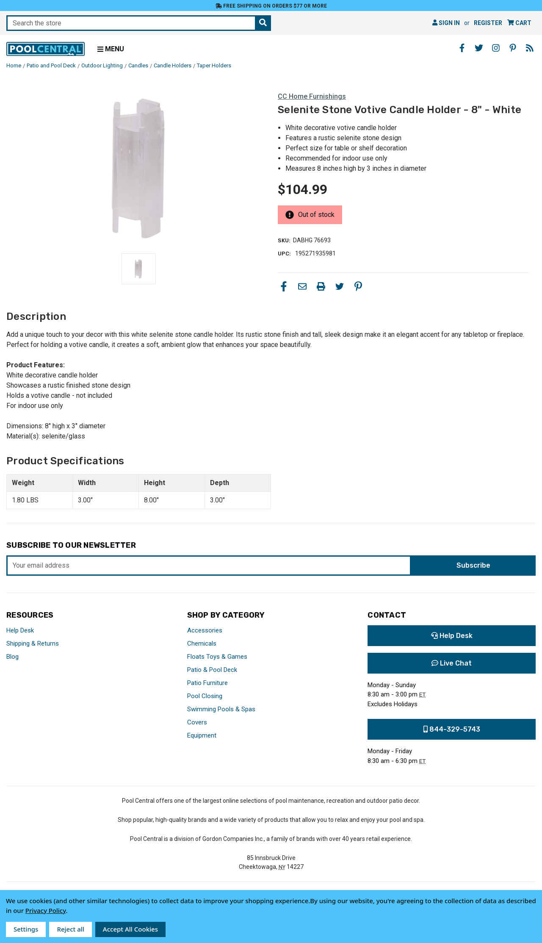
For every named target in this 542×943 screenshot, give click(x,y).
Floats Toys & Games (217, 656)
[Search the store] (263, 23)
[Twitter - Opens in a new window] (479, 48)
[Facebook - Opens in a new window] (462, 48)
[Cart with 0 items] (519, 23)
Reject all (70, 929)
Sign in (446, 22)
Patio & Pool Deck (212, 670)
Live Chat (451, 663)
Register (488, 22)
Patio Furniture (207, 683)
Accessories (204, 630)
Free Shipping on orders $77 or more (271, 6)
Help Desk (20, 630)
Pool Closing (204, 696)
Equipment (201, 735)
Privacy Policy (45, 910)
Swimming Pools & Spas (221, 709)
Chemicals (201, 643)
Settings (26, 929)
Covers (197, 722)
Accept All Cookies (130, 929)
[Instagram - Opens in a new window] (496, 48)
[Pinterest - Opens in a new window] (513, 48)
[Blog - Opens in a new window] (530, 48)
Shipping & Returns (32, 643)
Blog (12, 656)
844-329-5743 (451, 729)
